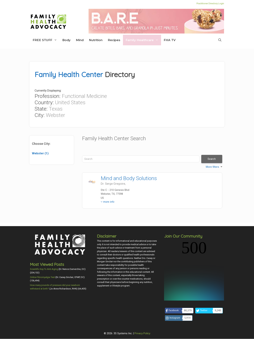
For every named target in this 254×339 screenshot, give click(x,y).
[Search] (140, 158)
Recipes (114, 40)
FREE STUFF (46, 40)
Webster (55, 115)
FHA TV (170, 40)
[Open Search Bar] (220, 40)
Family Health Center (69, 74)
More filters (212, 166)
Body (66, 40)
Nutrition (95, 40)
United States (70, 102)
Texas (56, 109)
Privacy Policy (142, 302)
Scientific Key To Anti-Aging (44, 269)
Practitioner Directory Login (210, 3)
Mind (80, 40)
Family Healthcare (143, 40)
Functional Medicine (84, 96)
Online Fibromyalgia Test (42, 277)
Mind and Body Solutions (129, 178)
